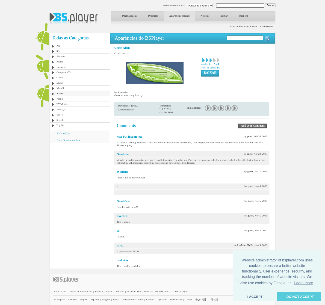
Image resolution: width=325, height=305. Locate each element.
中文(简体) (201, 299)
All (58, 45)
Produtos (153, 15)
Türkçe (188, 299)
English (84, 299)
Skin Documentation (68, 140)
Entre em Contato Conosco (157, 291)
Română (150, 299)
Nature (60, 93)
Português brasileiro (133, 299)
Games (60, 77)
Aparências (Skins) (179, 15)
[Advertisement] (80, 172)
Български (59, 299)
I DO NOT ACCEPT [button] (299, 297)
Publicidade (59, 291)
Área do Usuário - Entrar (243, 26)
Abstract (60, 56)
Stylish (60, 119)
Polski (116, 299)
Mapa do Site (134, 291)
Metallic (60, 88)
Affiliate (119, 291)
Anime (59, 61)
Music (59, 82)
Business (60, 66)
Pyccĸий (162, 299)
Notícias (205, 15)
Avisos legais (181, 291)
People (59, 98)
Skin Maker (63, 133)
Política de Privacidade (80, 291)
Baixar (224, 15)
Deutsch (72, 299)
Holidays (61, 109)
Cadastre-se (266, 26)
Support (243, 15)
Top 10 (60, 125)
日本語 (214, 299)
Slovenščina (176, 299)
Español (95, 299)
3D (57, 51)
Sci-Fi (59, 114)
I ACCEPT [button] (255, 297)
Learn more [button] (303, 283)
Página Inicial (129, 15)
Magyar (106, 299)
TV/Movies (62, 104)
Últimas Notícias (103, 291)
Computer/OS (63, 72)
